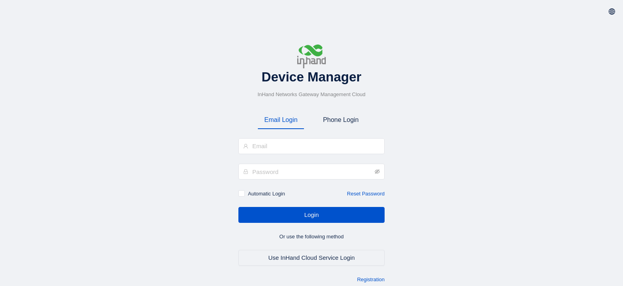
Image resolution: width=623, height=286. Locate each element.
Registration (371, 279)
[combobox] (311, 146)
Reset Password (366, 194)
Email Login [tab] (281, 119)
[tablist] (311, 119)
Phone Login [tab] (341, 119)
